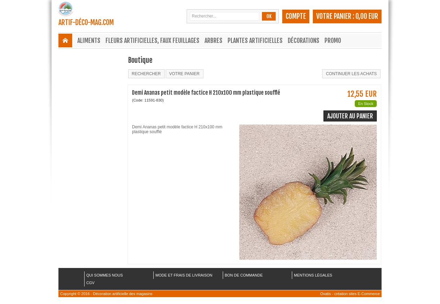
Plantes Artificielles (255, 40)
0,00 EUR (366, 16)
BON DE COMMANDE (244, 275)
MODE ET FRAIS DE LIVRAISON (183, 275)
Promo (332, 40)
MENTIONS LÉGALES (313, 275)
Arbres (213, 40)
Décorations (303, 40)
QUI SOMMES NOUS (104, 275)
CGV (90, 283)
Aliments (88, 40)
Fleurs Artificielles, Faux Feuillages (152, 40)
